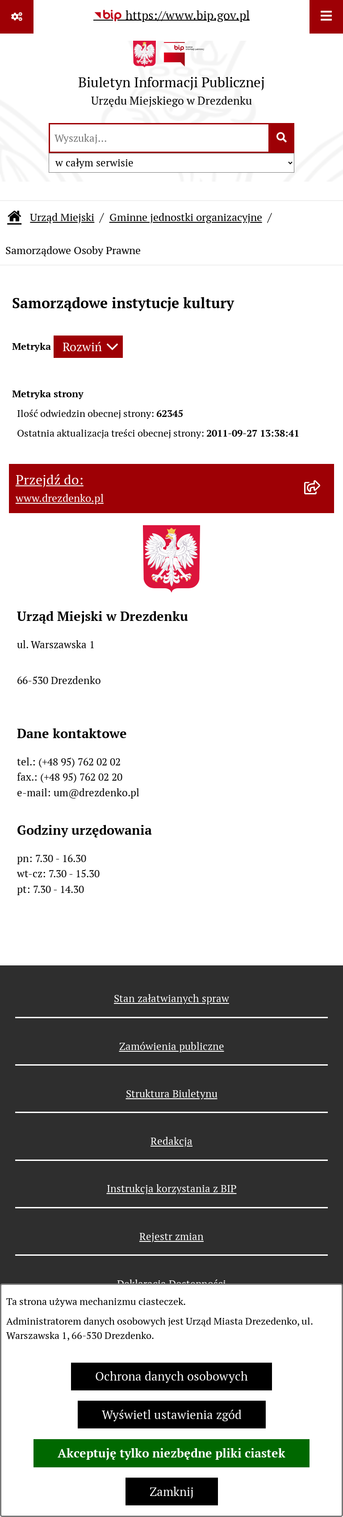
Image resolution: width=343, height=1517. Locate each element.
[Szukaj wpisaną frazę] (282, 138)
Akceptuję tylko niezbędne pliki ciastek (171, 1453)
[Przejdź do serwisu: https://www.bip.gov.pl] (171, 16)
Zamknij (172, 1492)
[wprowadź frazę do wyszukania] (159, 138)
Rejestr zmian (171, 1236)
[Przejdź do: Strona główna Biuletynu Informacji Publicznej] (14, 218)
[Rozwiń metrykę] (88, 347)
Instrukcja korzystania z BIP (172, 1188)
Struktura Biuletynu (172, 1094)
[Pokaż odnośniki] (16, 17)
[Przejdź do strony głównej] (171, 77)
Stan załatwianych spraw (171, 998)
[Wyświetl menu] (326, 17)
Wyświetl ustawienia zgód (172, 1415)
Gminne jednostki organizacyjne (185, 217)
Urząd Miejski (62, 217)
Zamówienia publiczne (171, 1046)
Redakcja (171, 1141)
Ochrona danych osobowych (171, 1376)
